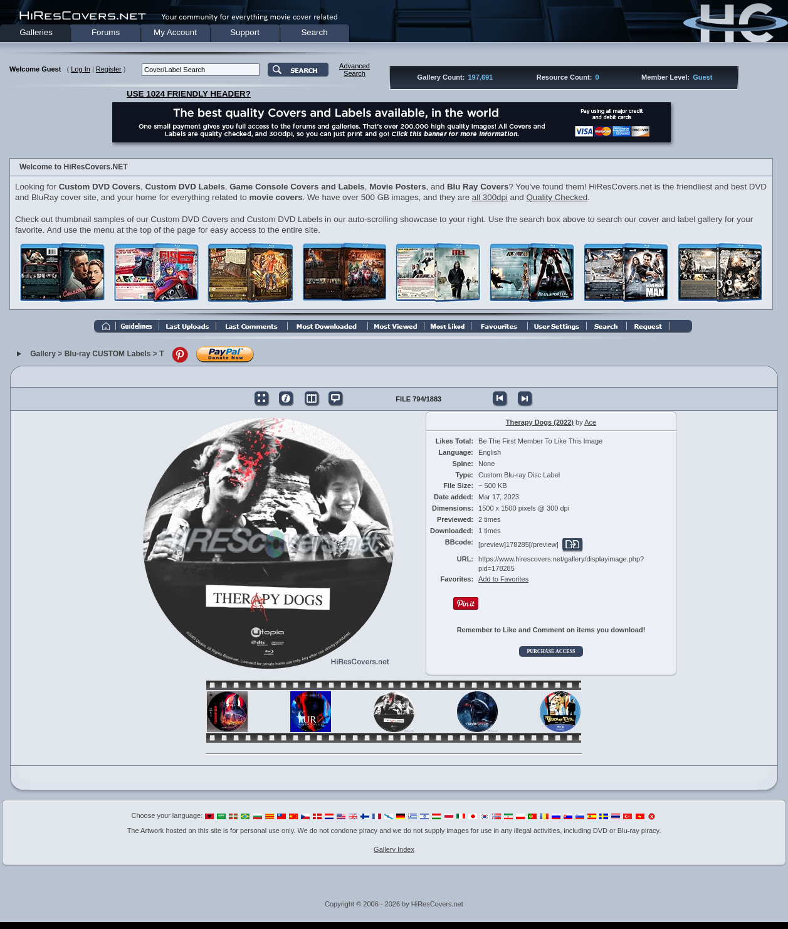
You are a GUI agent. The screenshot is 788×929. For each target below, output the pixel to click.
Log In (80, 69)
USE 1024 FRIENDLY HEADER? (189, 93)
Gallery (43, 353)
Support (245, 32)
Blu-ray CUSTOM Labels (108, 353)
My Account (175, 32)
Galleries (36, 32)
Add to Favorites (503, 579)
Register (109, 69)
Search (314, 32)
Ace (590, 422)
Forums (106, 32)
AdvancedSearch (354, 69)
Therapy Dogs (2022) (540, 422)
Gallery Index (394, 849)
